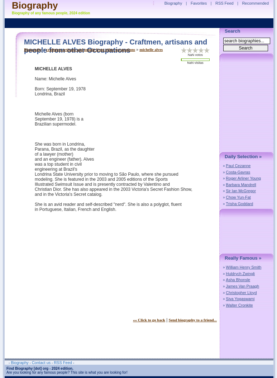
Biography (33, 49)
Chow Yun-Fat (238, 197)
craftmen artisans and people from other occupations (90, 49)
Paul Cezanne (238, 166)
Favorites (199, 3)
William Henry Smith (243, 267)
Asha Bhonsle (238, 280)
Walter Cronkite (239, 305)
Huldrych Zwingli (240, 273)
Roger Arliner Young (243, 178)
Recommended (255, 3)
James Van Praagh (242, 286)
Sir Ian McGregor (241, 191)
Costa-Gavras (238, 172)
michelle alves (151, 49)
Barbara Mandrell (241, 185)
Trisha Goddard (239, 204)
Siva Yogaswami (240, 299)
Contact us (41, 362)
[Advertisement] (156, 116)
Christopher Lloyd (241, 292)
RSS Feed (224, 3)
